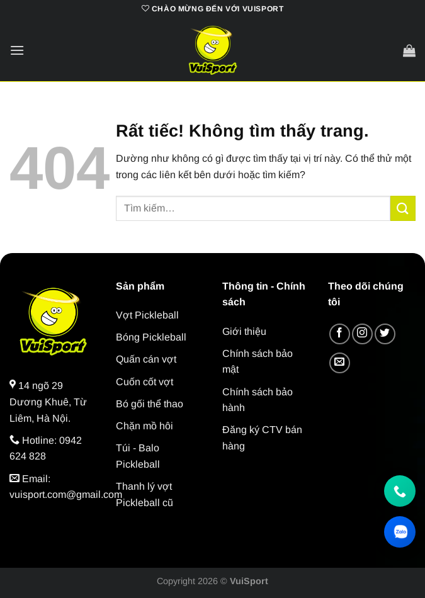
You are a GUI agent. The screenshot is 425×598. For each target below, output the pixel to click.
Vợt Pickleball (147, 315)
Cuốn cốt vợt (144, 381)
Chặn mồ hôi (144, 425)
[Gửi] (403, 208)
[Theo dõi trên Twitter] (385, 334)
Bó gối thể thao (149, 403)
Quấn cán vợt (146, 359)
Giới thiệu (244, 331)
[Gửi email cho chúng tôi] (339, 363)
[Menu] (17, 50)
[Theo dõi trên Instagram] (362, 334)
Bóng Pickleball (151, 337)
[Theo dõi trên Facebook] (339, 334)
